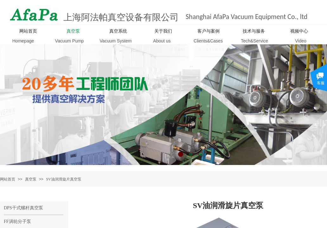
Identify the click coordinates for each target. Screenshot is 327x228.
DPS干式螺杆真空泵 (23, 208)
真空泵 (30, 179)
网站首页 (7, 179)
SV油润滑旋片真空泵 (63, 179)
